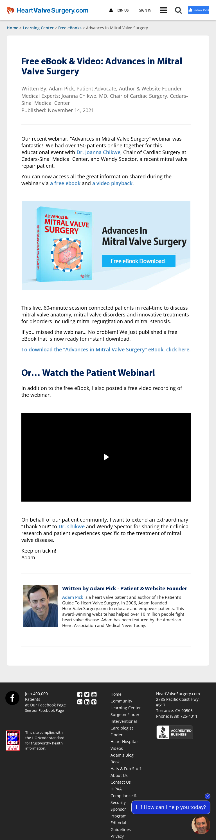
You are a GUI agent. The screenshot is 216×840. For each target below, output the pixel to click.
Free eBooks (70, 27)
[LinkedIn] (86, 701)
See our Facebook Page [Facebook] (44, 710)
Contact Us (121, 782)
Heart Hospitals (125, 741)
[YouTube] (93, 694)
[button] (106, 457)
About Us (119, 775)
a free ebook (65, 183)
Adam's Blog (122, 755)
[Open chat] (201, 824)
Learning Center (38, 27)
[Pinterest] (93, 701)
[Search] (181, 10)
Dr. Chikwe (71, 526)
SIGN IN (145, 10)
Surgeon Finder (125, 714)
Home (12, 27)
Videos (117, 748)
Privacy (117, 836)
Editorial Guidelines (121, 826)
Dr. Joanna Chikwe (98, 152)
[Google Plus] (79, 701)
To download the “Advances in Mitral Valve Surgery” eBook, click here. (106, 349)
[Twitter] (86, 694)
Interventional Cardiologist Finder (124, 728)
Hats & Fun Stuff (126, 768)
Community (121, 701)
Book (115, 761)
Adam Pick (72, 597)
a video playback (112, 183)
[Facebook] (79, 694)
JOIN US (119, 10)
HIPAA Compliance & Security (124, 795)
